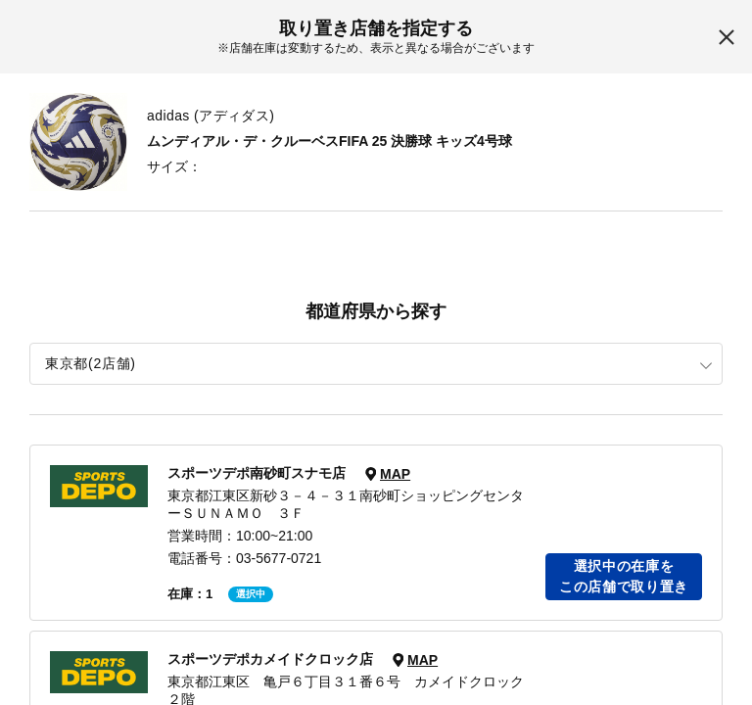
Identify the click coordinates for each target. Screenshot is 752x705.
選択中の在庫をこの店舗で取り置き (623, 576)
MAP (395, 474)
